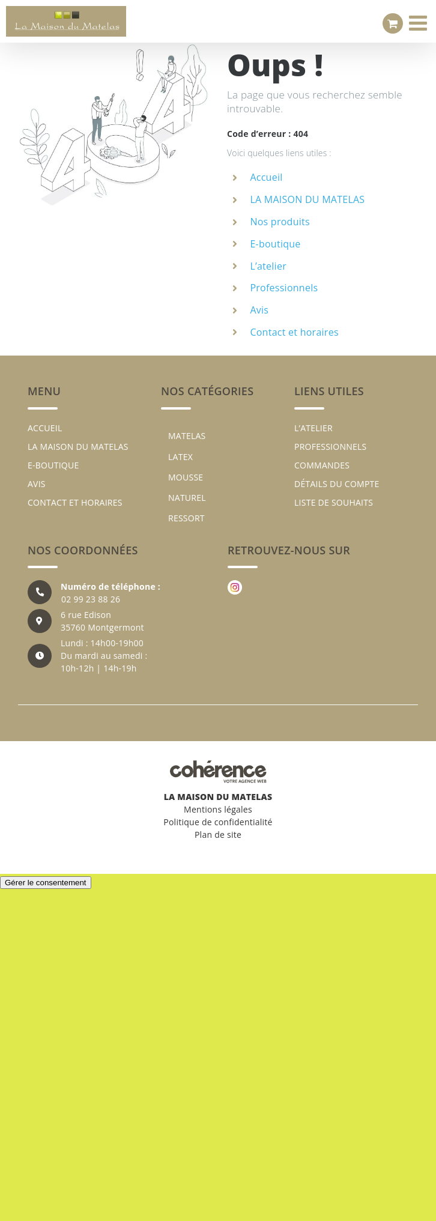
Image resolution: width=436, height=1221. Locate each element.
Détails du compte (337, 483)
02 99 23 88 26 (90, 599)
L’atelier (268, 266)
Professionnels (284, 287)
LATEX (180, 456)
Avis (259, 310)
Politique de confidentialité (217, 822)
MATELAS (187, 435)
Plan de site (218, 834)
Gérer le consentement (45, 882)
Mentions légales (218, 809)
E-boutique (275, 243)
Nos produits (279, 221)
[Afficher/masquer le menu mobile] (419, 22)
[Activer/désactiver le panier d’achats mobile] (393, 23)
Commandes (322, 465)
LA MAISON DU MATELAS (307, 199)
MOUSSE (185, 477)
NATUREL (187, 497)
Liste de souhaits (333, 502)
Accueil (266, 177)
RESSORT (186, 518)
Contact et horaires (294, 332)
